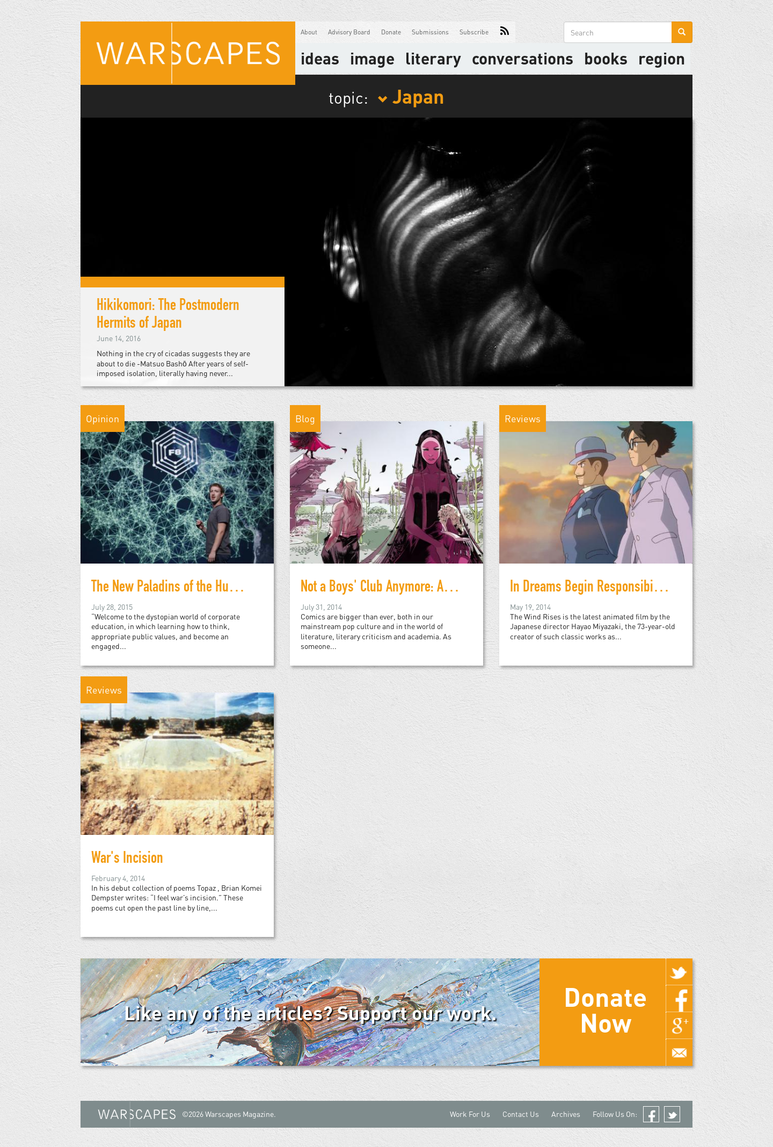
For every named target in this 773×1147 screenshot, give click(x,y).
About (309, 32)
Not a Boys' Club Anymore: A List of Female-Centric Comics (450, 588)
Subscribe (474, 32)
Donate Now (605, 1009)
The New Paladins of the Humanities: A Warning (210, 588)
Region (661, 58)
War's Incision (127, 860)
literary (433, 58)
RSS (504, 32)
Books (606, 58)
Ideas (320, 58)
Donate (391, 32)
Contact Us (520, 1114)
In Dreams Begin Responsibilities (594, 588)
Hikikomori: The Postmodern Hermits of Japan (168, 316)
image (372, 58)
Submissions (430, 32)
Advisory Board (349, 32)
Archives (565, 1114)
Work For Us (470, 1114)
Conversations (522, 58)
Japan (410, 95)
